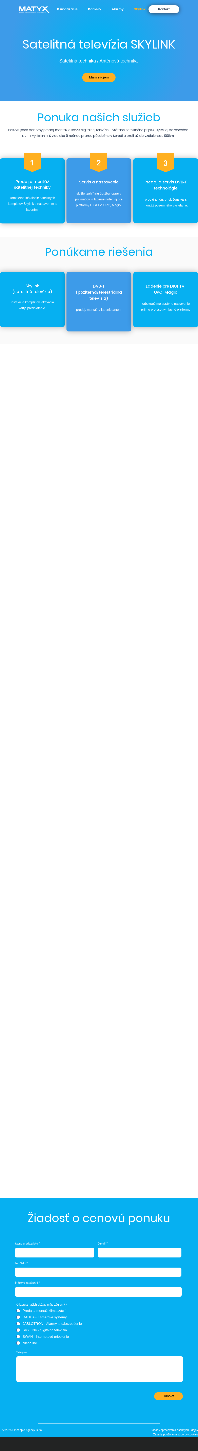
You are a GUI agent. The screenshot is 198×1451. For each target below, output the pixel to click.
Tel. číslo (20, 1263)
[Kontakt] (163, 9)
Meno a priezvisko (26, 1243)
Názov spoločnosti (26, 1282)
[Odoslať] (168, 1396)
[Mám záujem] (99, 77)
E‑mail (101, 1243)
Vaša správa (21, 1353)
